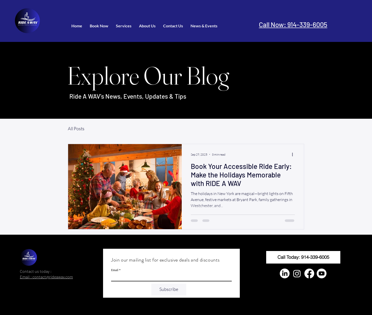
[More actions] (294, 154)
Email (114, 270)
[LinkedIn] (285, 273)
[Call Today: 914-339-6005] (303, 257)
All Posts (76, 128)
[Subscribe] (168, 289)
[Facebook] (309, 273)
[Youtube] (322, 273)
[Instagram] (297, 273)
